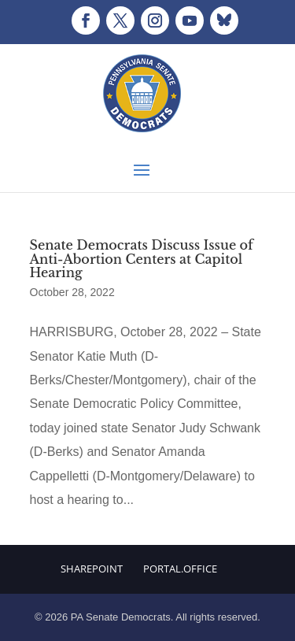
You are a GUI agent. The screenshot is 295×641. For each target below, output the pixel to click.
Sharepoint (92, 568)
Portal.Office (180, 568)
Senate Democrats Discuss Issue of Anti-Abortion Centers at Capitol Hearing (141, 258)
